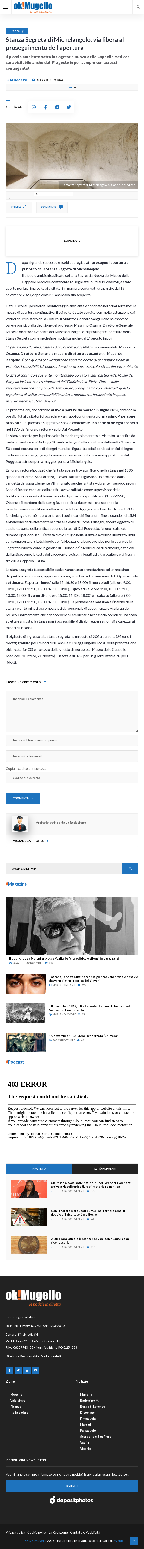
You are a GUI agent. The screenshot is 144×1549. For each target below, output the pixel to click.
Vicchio (85, 1448)
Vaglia (84, 1442)
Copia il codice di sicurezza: (26, 768)
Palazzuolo (88, 1430)
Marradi (86, 1424)
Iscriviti (72, 1485)
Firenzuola (88, 1418)
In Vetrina (39, 1168)
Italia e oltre (19, 1412)
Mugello (16, 1394)
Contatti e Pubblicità (85, 1532)
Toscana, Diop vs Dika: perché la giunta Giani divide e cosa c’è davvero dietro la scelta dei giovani (93, 978)
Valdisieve (17, 1400)
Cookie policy (37, 1532)
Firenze (15, 1406)
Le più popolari (105, 1168)
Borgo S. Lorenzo (92, 1406)
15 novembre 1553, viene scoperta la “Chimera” (83, 1036)
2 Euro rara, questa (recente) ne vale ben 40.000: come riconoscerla (90, 1240)
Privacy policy (15, 1532)
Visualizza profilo (31, 841)
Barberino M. (89, 1400)
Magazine (16, 883)
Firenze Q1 (17, 31)
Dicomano (87, 1412)
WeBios (119, 1541)
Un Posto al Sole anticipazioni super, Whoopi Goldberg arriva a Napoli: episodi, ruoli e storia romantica (91, 1184)
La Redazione (58, 1532)
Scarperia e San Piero (95, 1436)
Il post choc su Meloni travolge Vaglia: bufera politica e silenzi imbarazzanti (64, 958)
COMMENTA (23, 798)
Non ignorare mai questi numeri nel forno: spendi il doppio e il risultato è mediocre (88, 1212)
